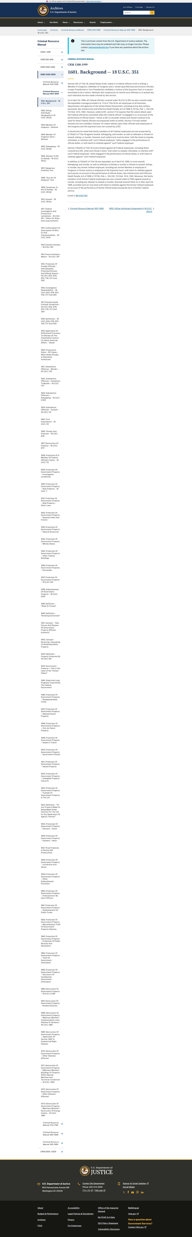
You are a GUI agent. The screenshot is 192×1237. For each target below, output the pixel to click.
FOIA (40, 1226)
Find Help (139, 7)
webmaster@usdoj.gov (98, 47)
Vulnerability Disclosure (109, 1229)
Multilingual (133, 1208)
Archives (41, 1220)
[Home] (57, 15)
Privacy (71, 1220)
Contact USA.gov (137, 1227)
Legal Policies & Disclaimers (80, 1214)
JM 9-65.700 (81, 196)
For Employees (74, 1226)
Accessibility (74, 1208)
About (40, 1208)
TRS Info (100, 1190)
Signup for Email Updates (136, 1183)
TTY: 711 (87, 1190)
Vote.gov (133, 1214)
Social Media (129, 1187)
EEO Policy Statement (108, 1223)
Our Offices (127, 7)
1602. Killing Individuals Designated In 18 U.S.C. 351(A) (130, 210)
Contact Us (150, 7)
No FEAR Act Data (106, 1217)
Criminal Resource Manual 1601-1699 (87, 208)
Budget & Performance (48, 1214)
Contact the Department (93, 1183)
